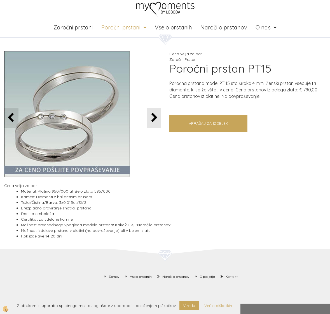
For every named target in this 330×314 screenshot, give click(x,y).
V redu (189, 305)
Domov (114, 276)
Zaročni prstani (73, 27)
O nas (263, 27)
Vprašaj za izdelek (208, 123)
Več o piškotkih (218, 305)
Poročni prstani (121, 27)
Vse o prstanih (173, 27)
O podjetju (207, 276)
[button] (154, 118)
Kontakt (232, 276)
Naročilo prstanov (223, 27)
